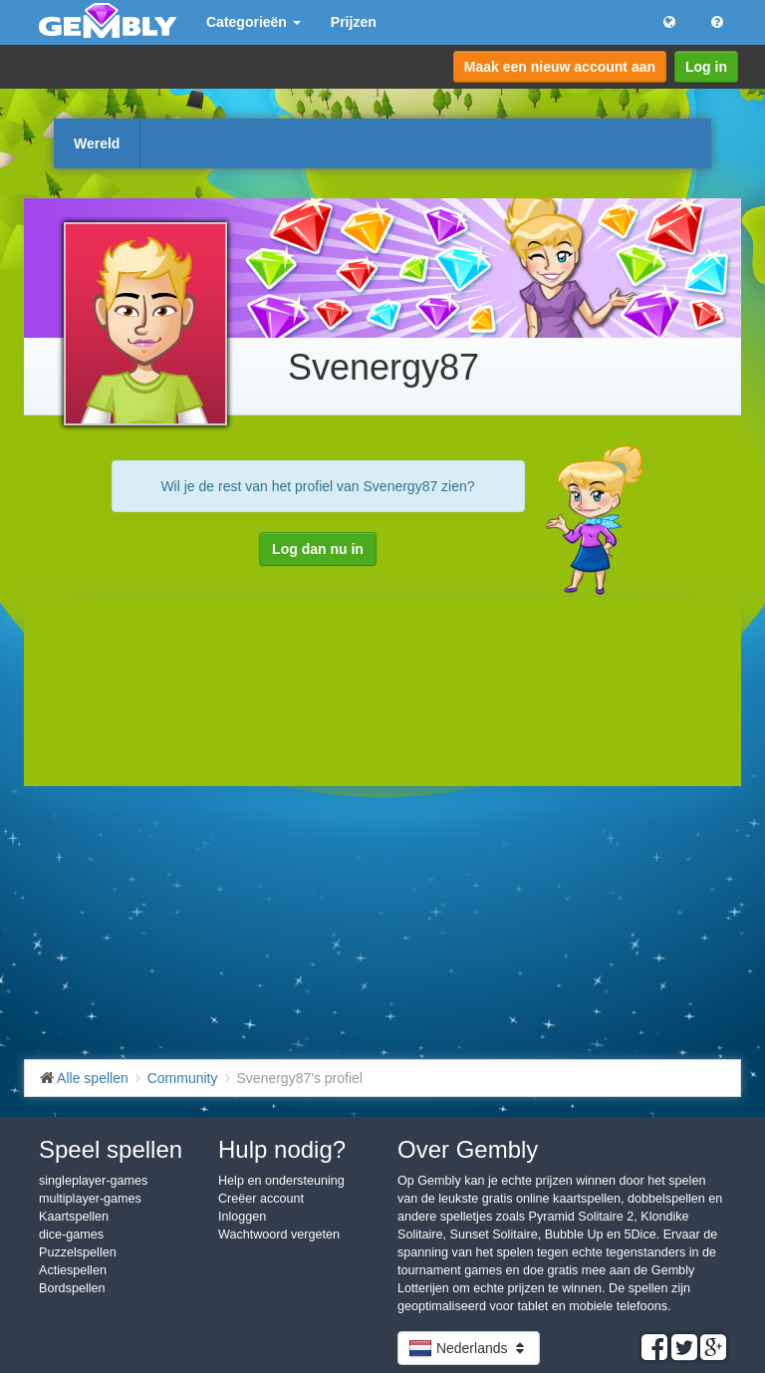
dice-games (71, 1234)
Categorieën (253, 22)
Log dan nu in (318, 549)
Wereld (97, 143)
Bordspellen (72, 1288)
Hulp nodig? (282, 1149)
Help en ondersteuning (281, 1181)
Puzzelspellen (78, 1252)
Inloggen (242, 1217)
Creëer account (261, 1199)
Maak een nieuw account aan (559, 67)
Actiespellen (73, 1270)
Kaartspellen (74, 1217)
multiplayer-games (90, 1199)
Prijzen (354, 22)
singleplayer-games (93, 1181)
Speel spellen (110, 1149)
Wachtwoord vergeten (279, 1234)
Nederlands (468, 1348)
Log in (706, 67)
